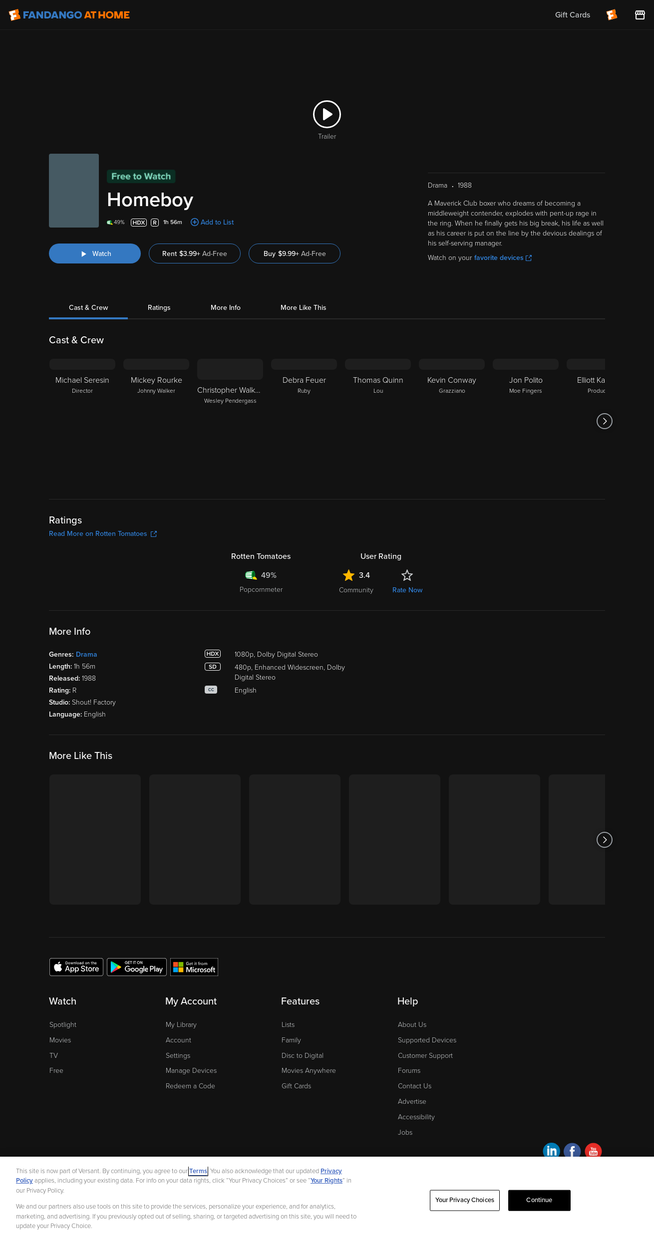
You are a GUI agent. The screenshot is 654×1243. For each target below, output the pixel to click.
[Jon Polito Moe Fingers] (525, 421)
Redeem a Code (190, 1086)
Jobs (405, 1132)
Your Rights (326, 1181)
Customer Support (425, 1055)
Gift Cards (296, 1086)
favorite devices (503, 257)
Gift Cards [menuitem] (572, 15)
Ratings (159, 307)
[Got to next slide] (605, 421)
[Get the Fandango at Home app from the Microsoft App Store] (194, 967)
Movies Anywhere (309, 1070)
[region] (327, 1200)
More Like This (304, 307)
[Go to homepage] (69, 15)
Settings (178, 1055)
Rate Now (407, 590)
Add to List (217, 222)
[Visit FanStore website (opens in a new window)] (640, 15)
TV (53, 1055)
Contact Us (414, 1086)
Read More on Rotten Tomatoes (103, 533)
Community (356, 590)
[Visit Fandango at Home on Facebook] (572, 1153)
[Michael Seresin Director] (82, 421)
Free (56, 1070)
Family (291, 1040)
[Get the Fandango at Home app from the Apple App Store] (76, 967)
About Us (412, 1024)
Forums (409, 1070)
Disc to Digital (303, 1055)
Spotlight (62, 1024)
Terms (198, 1171)
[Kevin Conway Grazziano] (451, 421)
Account (178, 1040)
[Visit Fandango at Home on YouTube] (593, 1153)
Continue (539, 1200)
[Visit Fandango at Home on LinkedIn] (551, 1153)
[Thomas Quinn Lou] (377, 421)
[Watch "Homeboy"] (95, 253)
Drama (86, 654)
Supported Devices (427, 1040)
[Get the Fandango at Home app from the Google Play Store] (136, 967)
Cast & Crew (88, 307)
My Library (181, 1024)
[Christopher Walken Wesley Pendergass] (230, 421)
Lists (288, 1024)
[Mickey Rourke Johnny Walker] (156, 421)
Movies (60, 1040)
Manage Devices (191, 1070)
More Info (226, 307)
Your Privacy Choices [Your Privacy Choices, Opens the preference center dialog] (464, 1200)
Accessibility (416, 1117)
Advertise (412, 1101)
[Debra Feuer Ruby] (304, 421)
